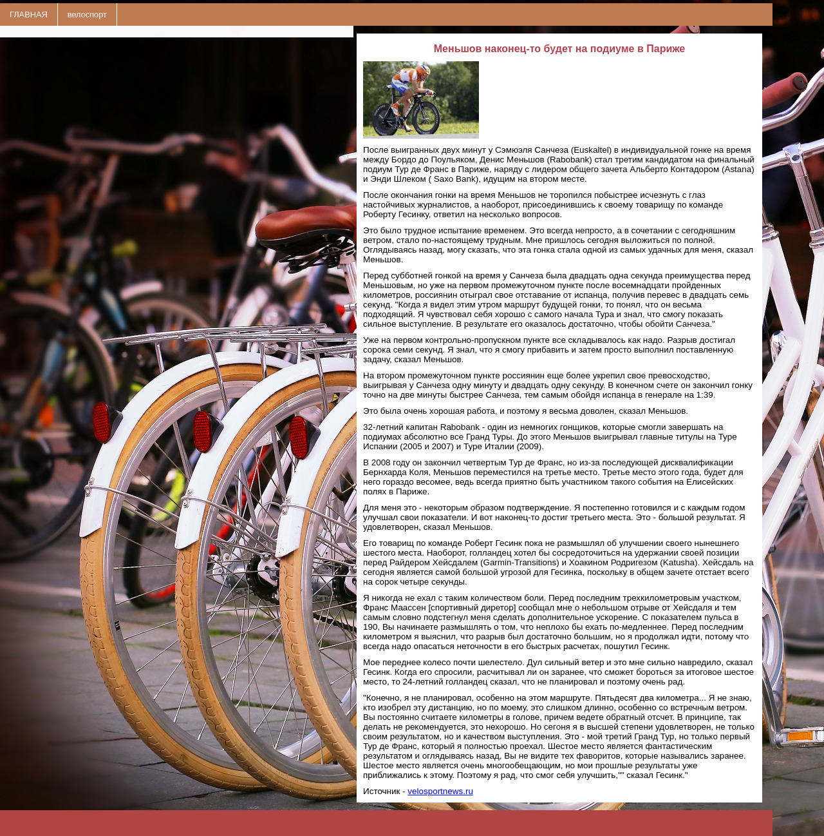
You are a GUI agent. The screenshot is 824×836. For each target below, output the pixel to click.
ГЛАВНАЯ (29, 14)
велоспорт (87, 14)
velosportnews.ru (440, 791)
